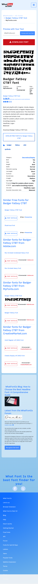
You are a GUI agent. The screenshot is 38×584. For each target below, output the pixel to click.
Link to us (6, 502)
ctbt (24, 145)
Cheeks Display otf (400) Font (15, 356)
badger (9, 145)
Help (4, 519)
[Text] (11, 33)
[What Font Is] (7, 5)
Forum (5, 541)
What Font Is (16, 476)
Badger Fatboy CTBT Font (13, 210)
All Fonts (19, 16)
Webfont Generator (9, 562)
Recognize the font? (12, 447)
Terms (5, 566)
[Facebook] (15, 488)
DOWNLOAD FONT (19, 42)
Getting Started (8, 528)
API (4, 536)
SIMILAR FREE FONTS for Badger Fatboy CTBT (19, 137)
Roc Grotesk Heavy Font (13, 268)
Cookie (5, 570)
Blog (4, 515)
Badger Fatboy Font (11, 313)
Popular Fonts (7, 558)
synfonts (7, 149)
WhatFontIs (8, 16)
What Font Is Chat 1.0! (10, 511)
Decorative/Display (28, 157)
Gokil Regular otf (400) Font (14, 340)
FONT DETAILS (11, 218)
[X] (23, 488)
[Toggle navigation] (34, 5)
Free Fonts (6, 532)
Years (5, 553)
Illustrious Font (10, 225)
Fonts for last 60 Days (10, 545)
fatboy (17, 145)
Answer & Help (9, 425)
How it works (7, 524)
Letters (5, 549)
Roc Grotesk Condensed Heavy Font (17, 253)
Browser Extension (9, 507)
